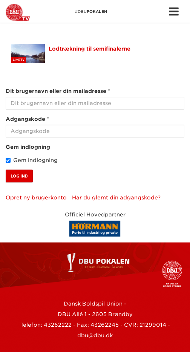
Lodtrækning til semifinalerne (89, 49)
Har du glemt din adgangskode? (116, 198)
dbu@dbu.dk (95, 335)
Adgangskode (25, 119)
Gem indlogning (28, 147)
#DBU (56, 12)
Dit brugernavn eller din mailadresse (56, 91)
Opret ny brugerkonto (36, 198)
